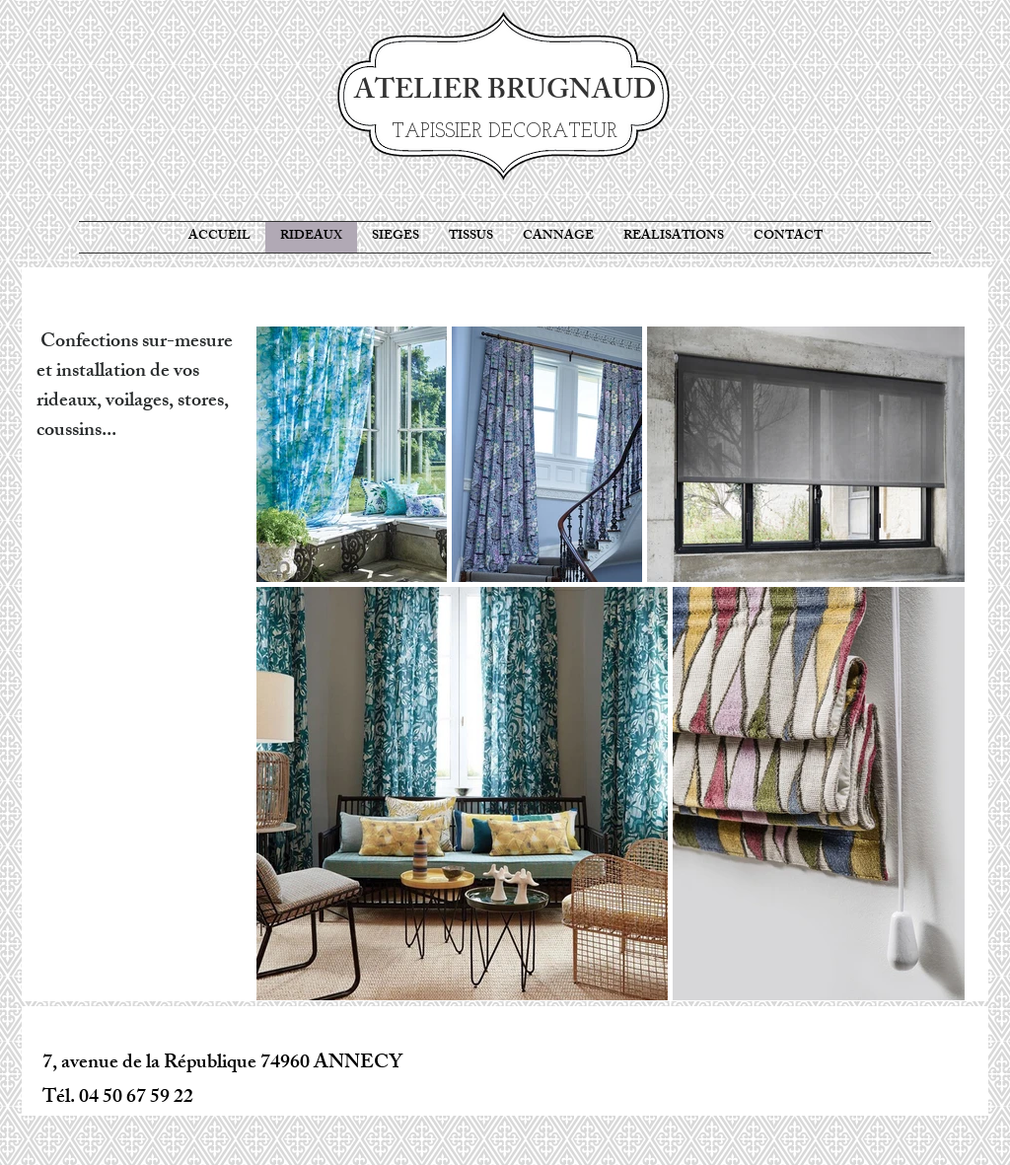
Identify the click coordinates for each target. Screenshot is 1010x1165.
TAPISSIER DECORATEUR (504, 132)
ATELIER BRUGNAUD (505, 93)
